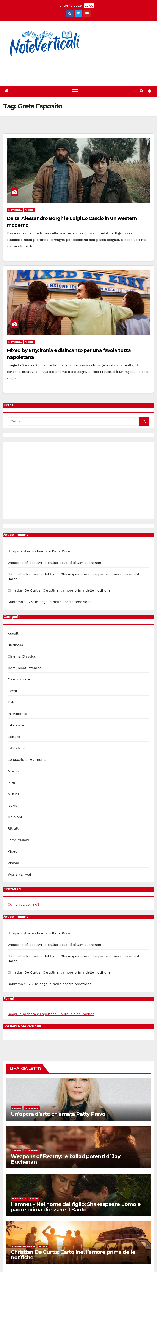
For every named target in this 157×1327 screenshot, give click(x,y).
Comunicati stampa (24, 668)
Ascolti (13, 633)
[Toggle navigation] (75, 91)
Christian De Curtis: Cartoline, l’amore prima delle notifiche (59, 590)
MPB (11, 782)
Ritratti (14, 828)
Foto (11, 702)
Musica (14, 794)
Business (15, 645)
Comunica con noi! (23, 904)
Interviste (16, 725)
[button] (141, 91)
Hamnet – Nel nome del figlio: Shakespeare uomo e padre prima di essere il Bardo (75, 1207)
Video (12, 851)
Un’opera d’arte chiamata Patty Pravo (39, 551)
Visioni (29, 210)
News (12, 805)
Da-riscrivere (19, 679)
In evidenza (15, 210)
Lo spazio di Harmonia (27, 760)
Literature (16, 748)
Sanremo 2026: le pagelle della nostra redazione (49, 602)
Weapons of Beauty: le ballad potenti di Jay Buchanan (54, 563)
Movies (14, 771)
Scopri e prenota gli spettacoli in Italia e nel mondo (51, 1014)
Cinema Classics (22, 656)
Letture (14, 737)
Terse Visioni (18, 840)
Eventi (13, 691)
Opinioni (15, 817)
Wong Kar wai (19, 874)
